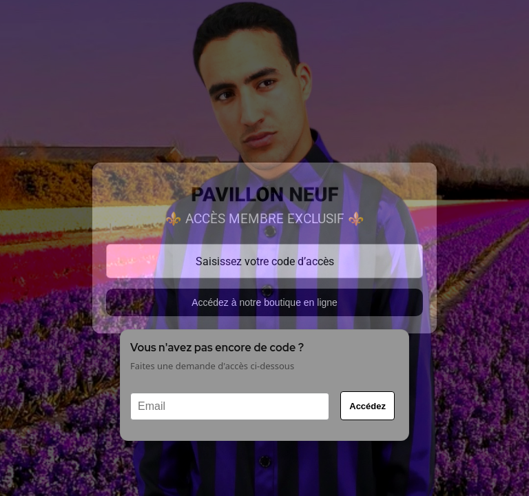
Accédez (367, 406)
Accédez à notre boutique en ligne (264, 302)
